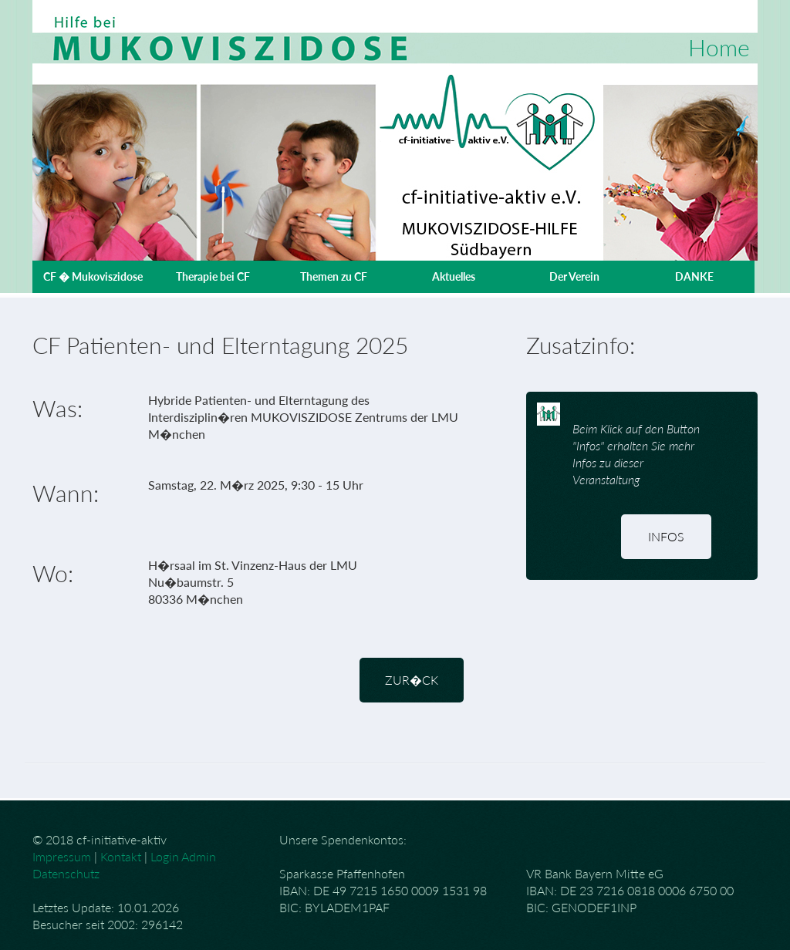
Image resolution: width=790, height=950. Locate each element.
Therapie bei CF (213, 276)
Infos (666, 536)
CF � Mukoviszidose (93, 276)
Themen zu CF (333, 276)
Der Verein (574, 276)
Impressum (61, 856)
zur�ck (411, 679)
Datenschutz (66, 873)
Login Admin (183, 856)
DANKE (694, 276)
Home (719, 47)
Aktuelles (453, 276)
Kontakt (120, 856)
